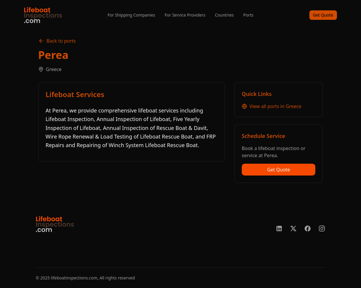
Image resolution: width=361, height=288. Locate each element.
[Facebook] (307, 228)
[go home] (55, 224)
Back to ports (57, 41)
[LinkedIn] (279, 228)
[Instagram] (321, 228)
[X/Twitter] (293, 228)
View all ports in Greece (271, 106)
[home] (43, 15)
